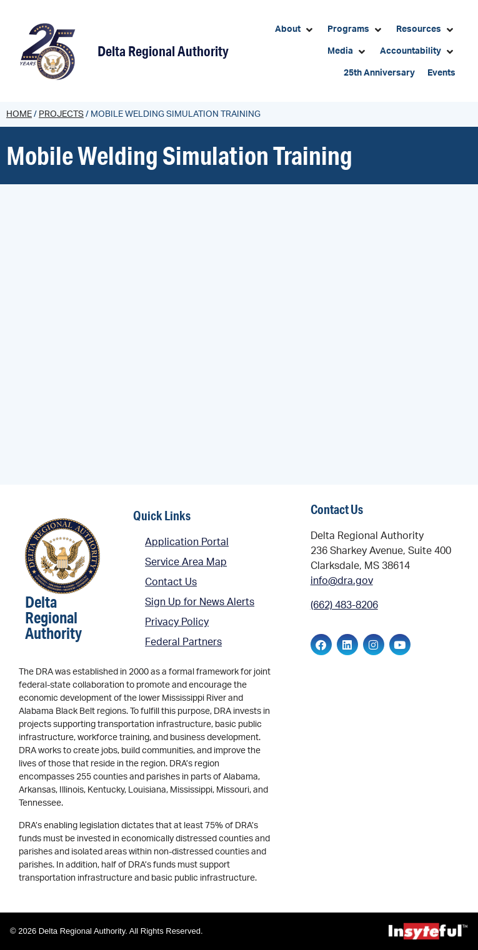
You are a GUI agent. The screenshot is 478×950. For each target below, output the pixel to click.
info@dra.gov (342, 581)
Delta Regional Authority (163, 50)
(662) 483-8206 (344, 605)
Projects (61, 114)
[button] (295, 29)
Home (19, 114)
